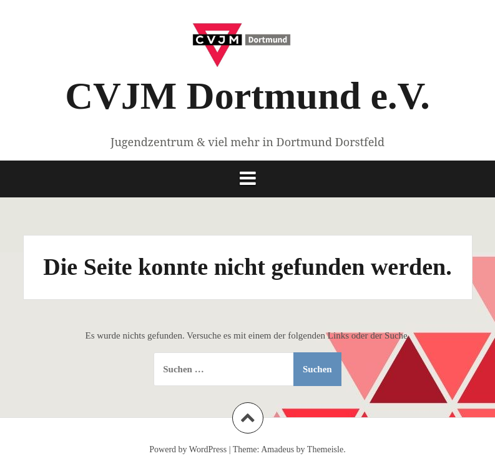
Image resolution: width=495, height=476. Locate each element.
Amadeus (277, 449)
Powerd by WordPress (188, 449)
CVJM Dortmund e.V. (247, 95)
